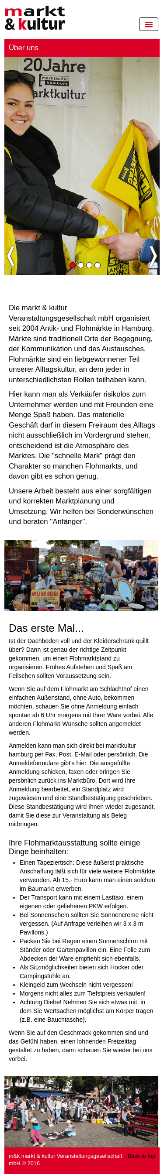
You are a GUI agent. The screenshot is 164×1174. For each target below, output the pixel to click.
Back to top (141, 1156)
